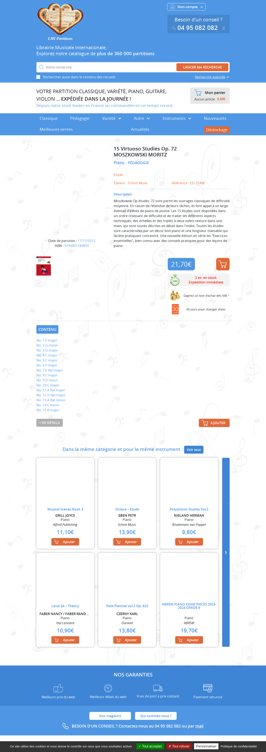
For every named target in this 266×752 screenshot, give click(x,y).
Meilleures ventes (56, 129)
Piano (120, 162)
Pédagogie (79, 118)
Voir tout (194, 449)
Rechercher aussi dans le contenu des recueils (79, 77)
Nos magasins (110, 716)
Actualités (140, 129)
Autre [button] (142, 118)
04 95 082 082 (196, 28)
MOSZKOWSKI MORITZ (140, 155)
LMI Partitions (60, 38)
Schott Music (138, 183)
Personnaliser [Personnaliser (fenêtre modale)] (206, 746)
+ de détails (49, 422)
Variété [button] (111, 118)
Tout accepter (150, 746)
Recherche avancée (210, 77)
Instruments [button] (177, 118)
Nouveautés (215, 118)
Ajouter (222, 264)
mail (199, 726)
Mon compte (186, 6)
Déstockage (217, 129)
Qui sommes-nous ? (155, 716)
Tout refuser (179, 746)
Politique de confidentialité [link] (239, 746)
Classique (49, 118)
